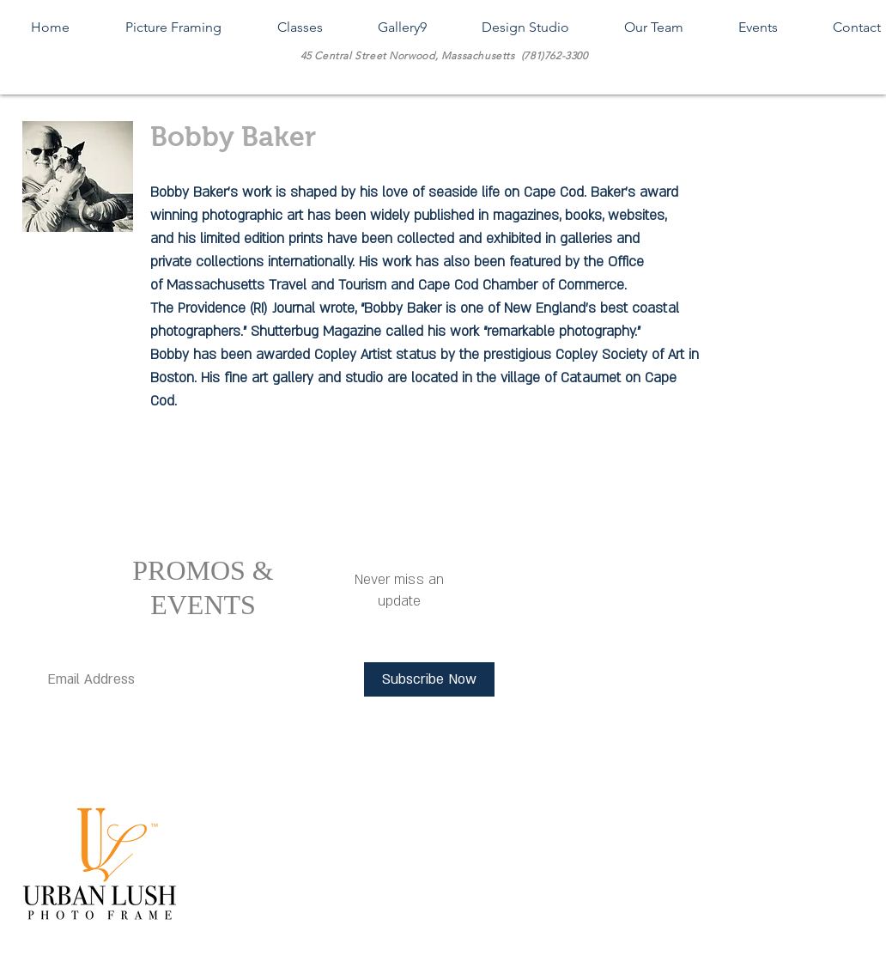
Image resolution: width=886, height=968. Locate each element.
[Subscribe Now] (429, 679)
